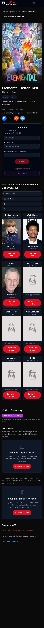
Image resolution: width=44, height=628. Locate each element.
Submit (22, 162)
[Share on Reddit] (16, 118)
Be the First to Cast (32, 303)
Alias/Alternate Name (15, 151)
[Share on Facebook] (4, 118)
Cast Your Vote (11, 254)
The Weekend (32, 246)
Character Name (10, 143)
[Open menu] (39, 3)
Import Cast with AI (22, 173)
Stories (14, 12)
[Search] (34, 3)
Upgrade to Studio (22, 466)
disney (5, 97)
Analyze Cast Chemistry (12, 416)
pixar (13, 97)
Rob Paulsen (11, 295)
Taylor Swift (11, 246)
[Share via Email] (22, 118)
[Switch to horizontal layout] (22, 204)
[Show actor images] (22, 209)
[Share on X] (10, 118)
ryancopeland (18, 113)
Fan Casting (6, 12)
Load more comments (10, 541)
